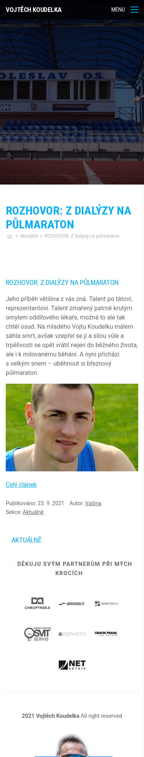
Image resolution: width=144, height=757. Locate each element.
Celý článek (21, 484)
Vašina (93, 503)
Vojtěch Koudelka (34, 9)
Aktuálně (29, 236)
